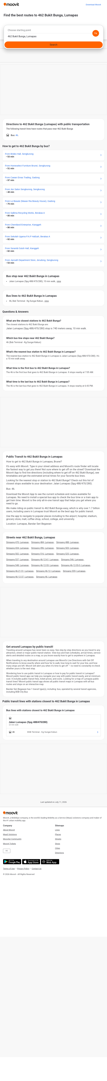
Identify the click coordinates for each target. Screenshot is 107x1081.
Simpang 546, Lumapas (72, 559)
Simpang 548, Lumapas (17, 565)
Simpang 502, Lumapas (17, 554)
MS (7, 851)
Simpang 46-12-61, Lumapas (45, 559)
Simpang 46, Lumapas (46, 577)
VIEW (59, 281)
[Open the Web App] (49, 861)
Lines (57, 830)
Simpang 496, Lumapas (42, 548)
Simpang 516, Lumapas (42, 554)
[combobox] (53, 31)
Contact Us (36, 868)
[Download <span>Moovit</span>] (93, 4)
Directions (59, 853)
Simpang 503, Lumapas (67, 548)
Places (58, 834)
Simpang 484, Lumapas (42, 542)
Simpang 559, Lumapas (74, 571)
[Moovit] (11, 5)
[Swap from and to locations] (95, 33)
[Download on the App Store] (30, 861)
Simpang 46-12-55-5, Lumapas (75, 565)
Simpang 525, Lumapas (67, 554)
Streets (58, 839)
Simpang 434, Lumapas (17, 548)
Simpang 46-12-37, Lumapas (20, 577)
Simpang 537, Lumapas (17, 559)
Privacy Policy (23, 868)
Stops (57, 844)
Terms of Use (9, 868)
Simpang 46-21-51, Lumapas (20, 571)
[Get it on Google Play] (11, 861)
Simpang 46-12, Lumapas (48, 571)
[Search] (53, 44)
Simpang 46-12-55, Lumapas (45, 565)
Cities (57, 848)
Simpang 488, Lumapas (67, 542)
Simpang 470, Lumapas (17, 542)
